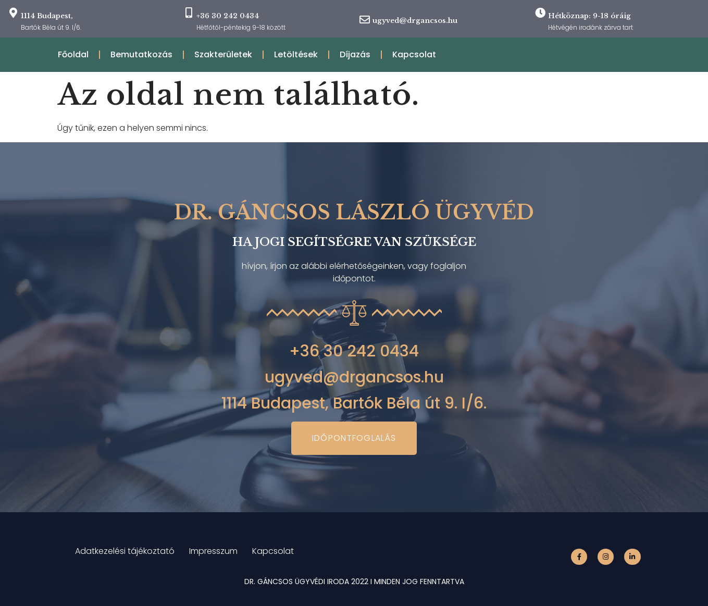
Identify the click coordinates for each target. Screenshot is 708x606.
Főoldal (73, 54)
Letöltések (296, 54)
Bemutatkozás (141, 54)
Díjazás (355, 54)
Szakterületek (223, 54)
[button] (354, 438)
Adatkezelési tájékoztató (125, 551)
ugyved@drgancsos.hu (414, 20)
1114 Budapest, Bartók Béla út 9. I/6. (354, 403)
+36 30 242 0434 (354, 351)
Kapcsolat (414, 54)
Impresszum (213, 551)
